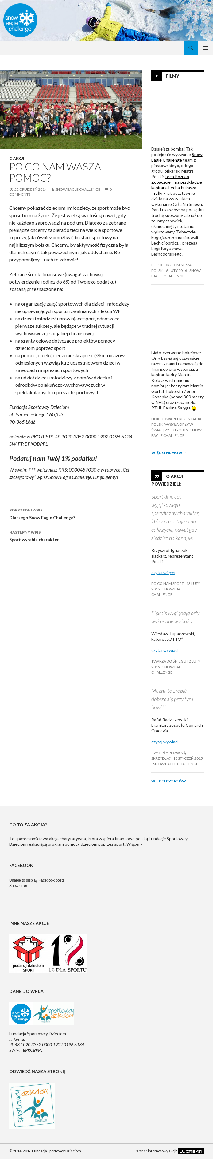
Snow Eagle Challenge (77, 189)
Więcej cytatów (170, 781)
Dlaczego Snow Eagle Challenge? (71, 513)
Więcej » (134, 844)
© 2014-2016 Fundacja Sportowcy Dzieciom (45, 1151)
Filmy (172, 76)
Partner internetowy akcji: (169, 1151)
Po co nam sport (167, 583)
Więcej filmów (169, 452)
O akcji (16, 158)
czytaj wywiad (164, 650)
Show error (18, 885)
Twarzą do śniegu (168, 661)
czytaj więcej (163, 572)
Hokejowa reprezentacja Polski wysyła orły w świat (176, 424)
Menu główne (205, 48)
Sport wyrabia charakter (71, 535)
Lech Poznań (177, 176)
